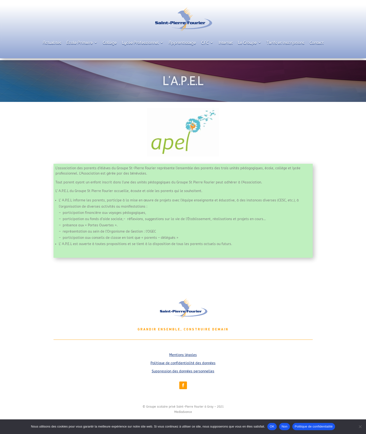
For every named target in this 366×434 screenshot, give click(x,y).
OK (272, 426)
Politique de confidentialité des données (183, 363)
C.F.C (205, 42)
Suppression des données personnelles (183, 371)
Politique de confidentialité (314, 426)
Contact (317, 42)
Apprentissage (182, 42)
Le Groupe (247, 42)
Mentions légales (183, 355)
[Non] (360, 426)
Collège (110, 42)
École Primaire (79, 42)
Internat (226, 42)
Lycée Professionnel (140, 42)
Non (285, 426)
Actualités (52, 42)
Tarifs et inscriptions (285, 42)
